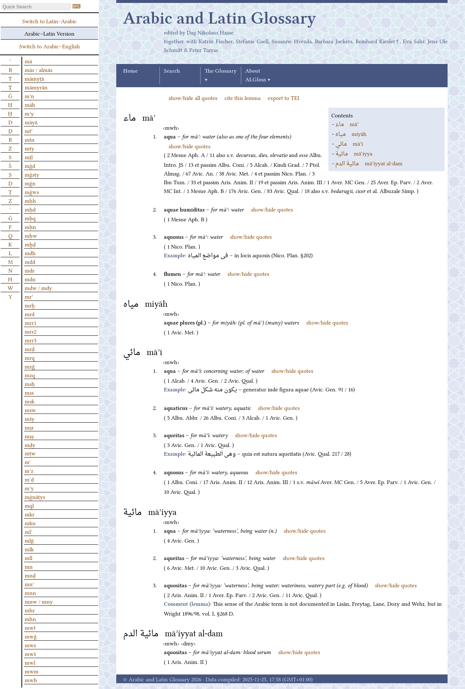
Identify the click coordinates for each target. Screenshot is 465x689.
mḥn (30, 226)
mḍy (30, 444)
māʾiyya (353, 153)
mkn (30, 523)
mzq (30, 375)
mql (29, 505)
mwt (30, 627)
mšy (30, 418)
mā (28, 61)
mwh (31, 680)
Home (130, 71)
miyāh (351, 133)
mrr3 (30, 340)
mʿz (29, 470)
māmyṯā (34, 78)
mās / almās (38, 69)
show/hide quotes (189, 146)
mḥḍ (30, 209)
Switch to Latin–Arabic (49, 21)
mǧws (32, 192)
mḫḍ (30, 244)
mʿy (29, 488)
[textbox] (36, 6)
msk (30, 401)
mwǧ (31, 636)
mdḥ (30, 253)
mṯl (29, 157)
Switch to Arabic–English (49, 46)
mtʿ (29, 130)
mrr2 (30, 331)
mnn (30, 592)
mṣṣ (29, 436)
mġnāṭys (35, 496)
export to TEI (283, 97)
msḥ (30, 383)
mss (29, 392)
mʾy (29, 113)
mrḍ (30, 348)
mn (29, 566)
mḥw (31, 235)
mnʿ (29, 584)
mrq (30, 357)
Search (172, 71)
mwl (30, 662)
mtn (30, 139)
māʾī (349, 143)
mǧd (30, 165)
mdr (30, 270)
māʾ (347, 124)
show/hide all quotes (193, 97)
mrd (30, 314)
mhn (30, 618)
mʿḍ (29, 479)
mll (28, 557)
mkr (30, 514)
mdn (30, 279)
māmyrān (36, 87)
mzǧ (30, 366)
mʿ (28, 462)
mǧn (30, 183)
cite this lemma (242, 97)
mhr (30, 610)
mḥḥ (30, 200)
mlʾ (28, 531)
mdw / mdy (38, 287)
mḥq (30, 218)
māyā (31, 122)
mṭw (30, 453)
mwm (32, 671)
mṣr (29, 427)
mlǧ (29, 540)
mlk (29, 549)
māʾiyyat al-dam (369, 163)
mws (30, 645)
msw (30, 410)
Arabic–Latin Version (49, 33)
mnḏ (30, 575)
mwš (30, 653)
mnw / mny (39, 601)
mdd (30, 261)
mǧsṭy (32, 174)
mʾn (29, 96)
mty (29, 148)
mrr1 (30, 322)
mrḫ (30, 305)
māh (30, 104)
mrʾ (29, 296)
